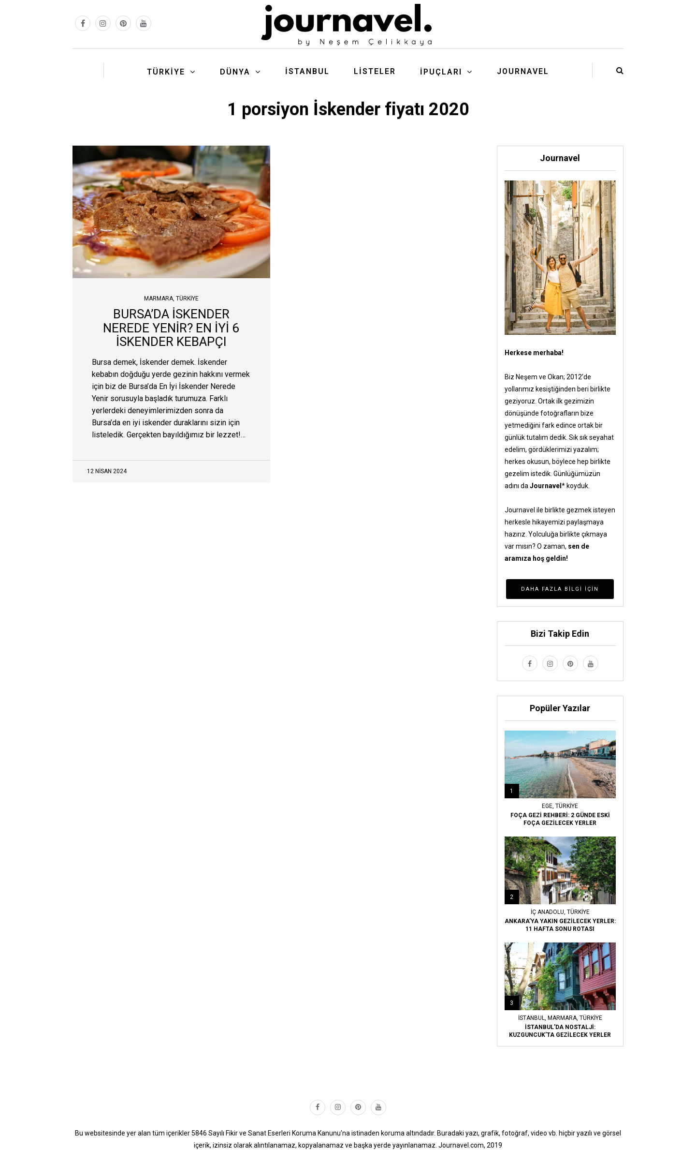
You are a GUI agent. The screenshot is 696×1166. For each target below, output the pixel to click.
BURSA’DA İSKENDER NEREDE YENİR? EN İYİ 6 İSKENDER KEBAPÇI (171, 328)
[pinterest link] (123, 23)
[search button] (620, 70)
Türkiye (166, 71)
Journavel (523, 71)
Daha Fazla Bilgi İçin (560, 589)
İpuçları (441, 71)
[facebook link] (82, 23)
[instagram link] (103, 23)
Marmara (158, 298)
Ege (547, 806)
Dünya (235, 71)
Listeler (375, 71)
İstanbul (307, 71)
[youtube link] (143, 23)
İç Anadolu (547, 912)
